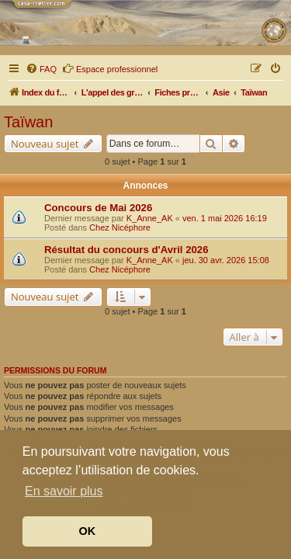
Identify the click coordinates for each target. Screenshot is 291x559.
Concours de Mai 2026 (98, 208)
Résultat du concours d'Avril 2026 (126, 249)
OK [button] (87, 531)
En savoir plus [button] (64, 491)
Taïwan (28, 121)
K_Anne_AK (149, 218)
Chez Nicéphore (120, 227)
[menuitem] (41, 69)
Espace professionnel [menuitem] (110, 68)
